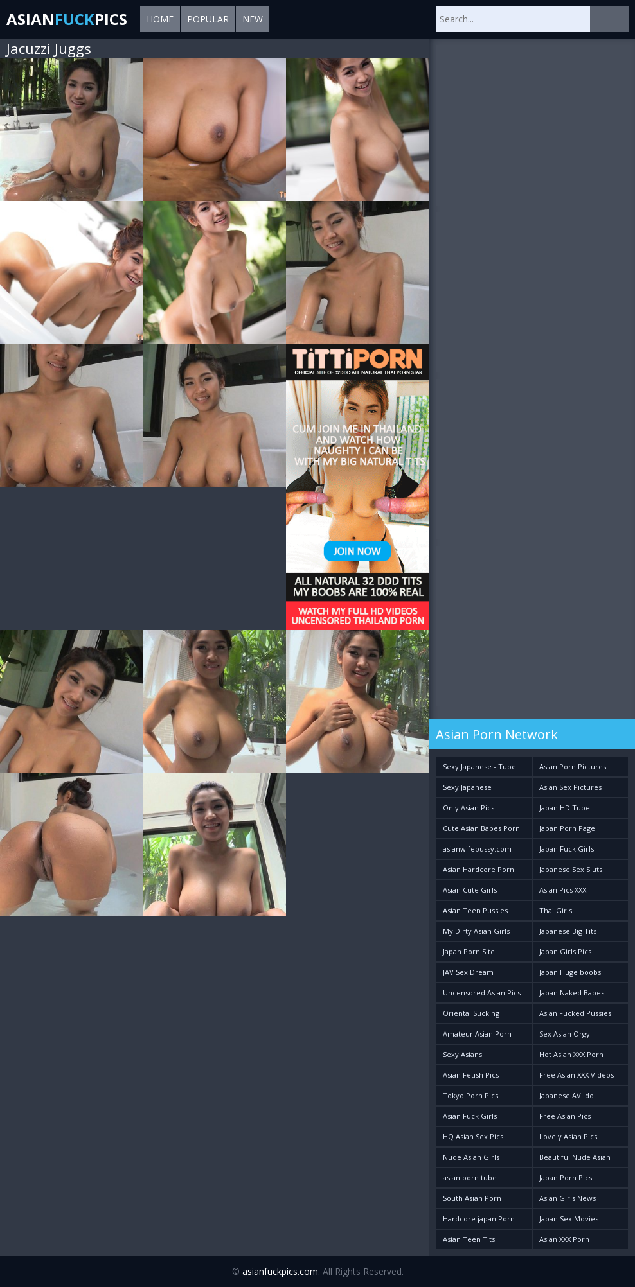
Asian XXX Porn (564, 1239)
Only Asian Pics (468, 807)
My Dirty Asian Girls (476, 931)
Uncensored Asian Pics (482, 992)
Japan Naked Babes (571, 992)
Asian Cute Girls (470, 890)
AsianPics (66, 19)
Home (160, 19)
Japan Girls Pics (565, 951)
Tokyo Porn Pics (470, 1095)
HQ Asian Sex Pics (473, 1136)
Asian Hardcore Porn (478, 869)
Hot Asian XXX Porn (571, 1054)
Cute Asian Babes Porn (481, 828)
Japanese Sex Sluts (570, 869)
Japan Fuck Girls (566, 849)
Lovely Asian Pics (568, 1136)
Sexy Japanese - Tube (479, 766)
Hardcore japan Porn (479, 1218)
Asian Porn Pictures (572, 766)
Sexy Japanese (467, 787)
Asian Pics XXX (562, 890)
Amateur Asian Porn (477, 1033)
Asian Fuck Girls (470, 1116)
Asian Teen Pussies (475, 910)
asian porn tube (470, 1177)
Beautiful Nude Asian (575, 1157)
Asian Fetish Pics (471, 1075)
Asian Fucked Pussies (575, 1013)
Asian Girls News (567, 1198)
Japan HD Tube (564, 807)
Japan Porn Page (567, 828)
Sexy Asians (462, 1054)
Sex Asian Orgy (564, 1033)
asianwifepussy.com (477, 849)
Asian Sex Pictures (570, 787)
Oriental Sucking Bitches (471, 1015)
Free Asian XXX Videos (576, 1075)
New (252, 19)
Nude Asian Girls (471, 1157)
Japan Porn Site (469, 951)
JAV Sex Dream (468, 972)
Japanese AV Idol (567, 1095)
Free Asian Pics (565, 1116)
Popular (208, 19)
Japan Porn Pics (565, 1177)
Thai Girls (555, 910)
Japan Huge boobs (570, 972)
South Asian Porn (472, 1198)
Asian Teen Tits (469, 1239)
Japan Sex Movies (568, 1218)
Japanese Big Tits (567, 931)
